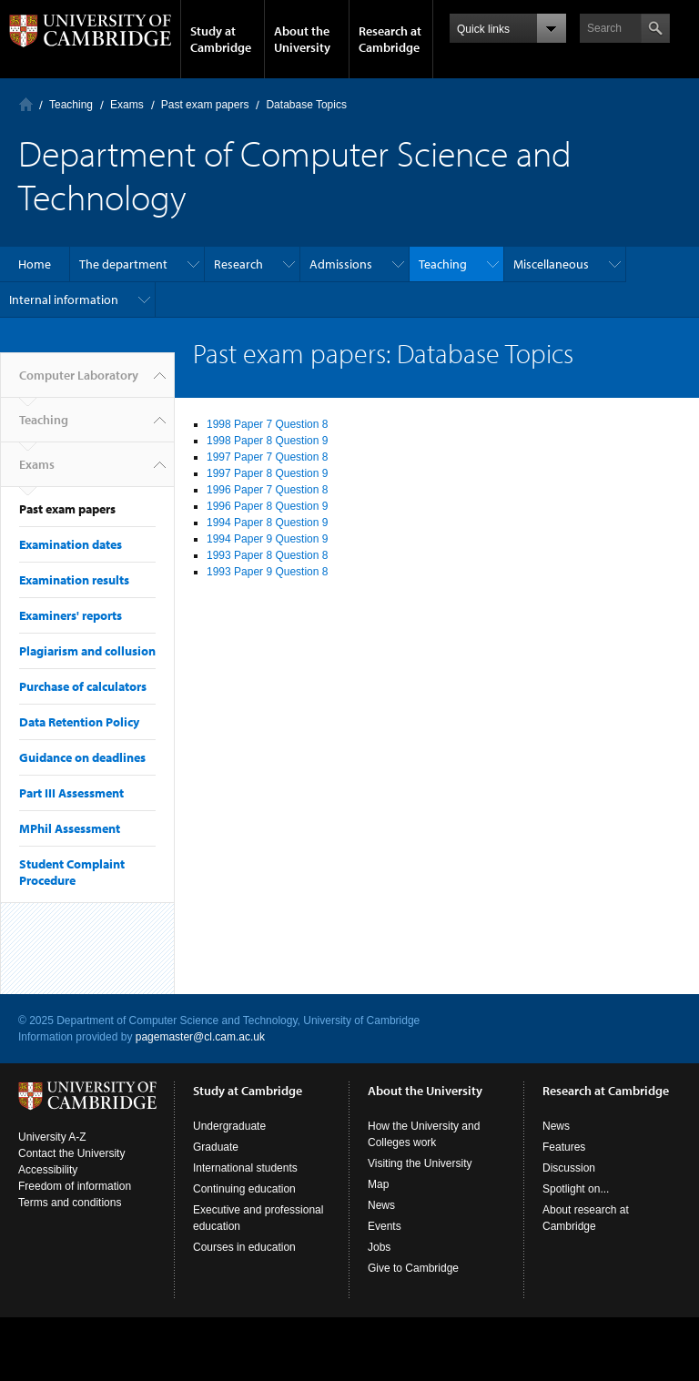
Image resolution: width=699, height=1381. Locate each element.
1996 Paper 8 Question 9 (267, 506)
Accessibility (47, 1169)
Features (563, 1147)
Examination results (74, 580)
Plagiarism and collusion (87, 651)
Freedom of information (74, 1186)
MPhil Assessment (69, 828)
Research (238, 264)
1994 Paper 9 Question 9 (267, 539)
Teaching (71, 104)
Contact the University (71, 1153)
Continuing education (244, 1189)
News (381, 1205)
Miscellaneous (551, 264)
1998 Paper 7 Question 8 (267, 424)
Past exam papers (205, 104)
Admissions (340, 264)
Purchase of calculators (83, 686)
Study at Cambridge (220, 39)
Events (384, 1226)
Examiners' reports (70, 615)
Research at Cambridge (390, 39)
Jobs (379, 1247)
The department (123, 264)
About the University (302, 39)
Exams (127, 104)
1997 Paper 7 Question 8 (267, 457)
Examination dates (70, 544)
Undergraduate (229, 1126)
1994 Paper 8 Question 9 (267, 522)
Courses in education (244, 1247)
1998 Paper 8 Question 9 (267, 440)
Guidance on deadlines (82, 757)
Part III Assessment (71, 793)
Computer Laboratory (26, 104)
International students (245, 1168)
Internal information (63, 299)
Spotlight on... (575, 1189)
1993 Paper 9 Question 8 (267, 571)
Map (378, 1184)
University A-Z (52, 1137)
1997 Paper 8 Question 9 (267, 473)
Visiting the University (420, 1163)
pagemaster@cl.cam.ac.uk (200, 1037)
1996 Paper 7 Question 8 (267, 489)
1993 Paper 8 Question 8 (267, 555)
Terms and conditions (69, 1202)
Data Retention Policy (79, 722)
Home (34, 264)
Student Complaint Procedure (72, 872)
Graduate (215, 1147)
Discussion (568, 1168)
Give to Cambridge (413, 1268)
